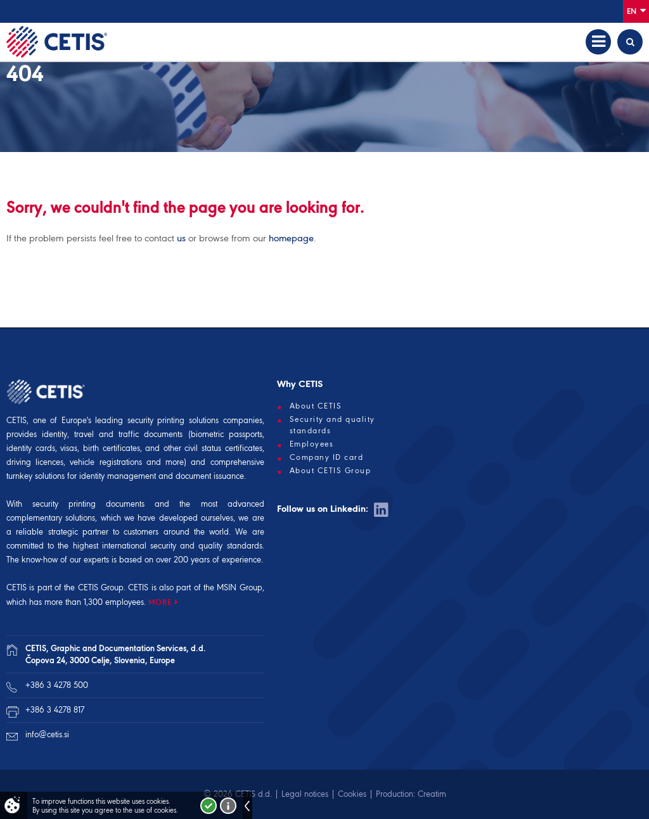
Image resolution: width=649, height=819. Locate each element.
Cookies (352, 794)
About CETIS (316, 406)
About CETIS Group (330, 470)
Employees (312, 444)
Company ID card (327, 457)
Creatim (432, 794)
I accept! (208, 805)
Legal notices (304, 794)
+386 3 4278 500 (56, 685)
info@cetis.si (47, 734)
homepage (291, 238)
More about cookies (228, 805)
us (181, 238)
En (636, 10)
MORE (160, 602)
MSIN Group (239, 587)
